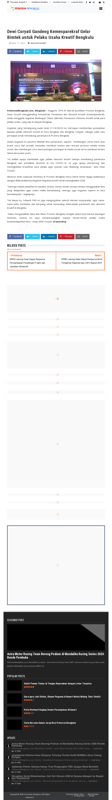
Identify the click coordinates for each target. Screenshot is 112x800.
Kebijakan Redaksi (40, 2)
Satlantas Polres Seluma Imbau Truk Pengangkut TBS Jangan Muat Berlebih (55, 766)
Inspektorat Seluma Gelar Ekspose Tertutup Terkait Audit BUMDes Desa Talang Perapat (56, 756)
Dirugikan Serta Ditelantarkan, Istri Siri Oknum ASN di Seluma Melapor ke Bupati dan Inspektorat (57, 777)
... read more (96, 748)
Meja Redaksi (93, 794)
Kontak (91, 796)
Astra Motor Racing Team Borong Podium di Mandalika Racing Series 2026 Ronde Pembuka (55, 655)
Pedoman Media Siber (75, 794)
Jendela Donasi (59, 2)
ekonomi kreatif (38, 43)
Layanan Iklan (77, 2)
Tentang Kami (79, 796)
